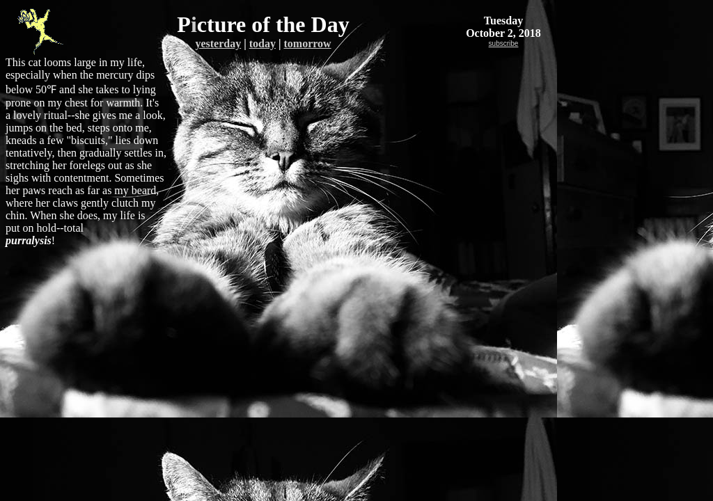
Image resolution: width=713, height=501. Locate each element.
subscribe (504, 43)
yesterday (218, 43)
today (262, 43)
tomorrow (307, 43)
